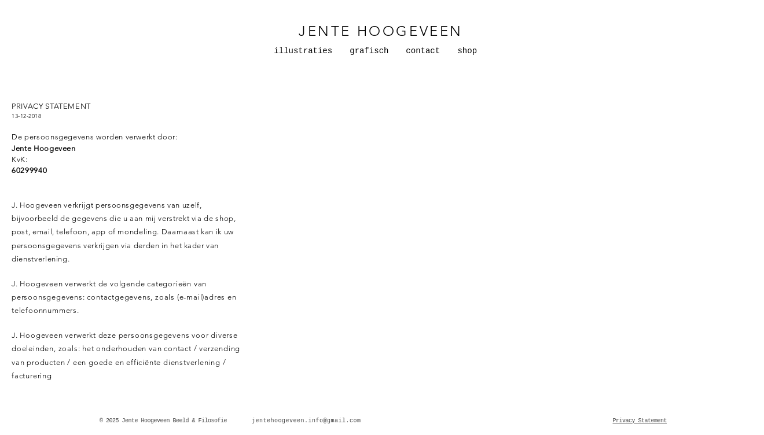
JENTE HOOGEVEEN (381, 31)
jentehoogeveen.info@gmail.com (306, 421)
